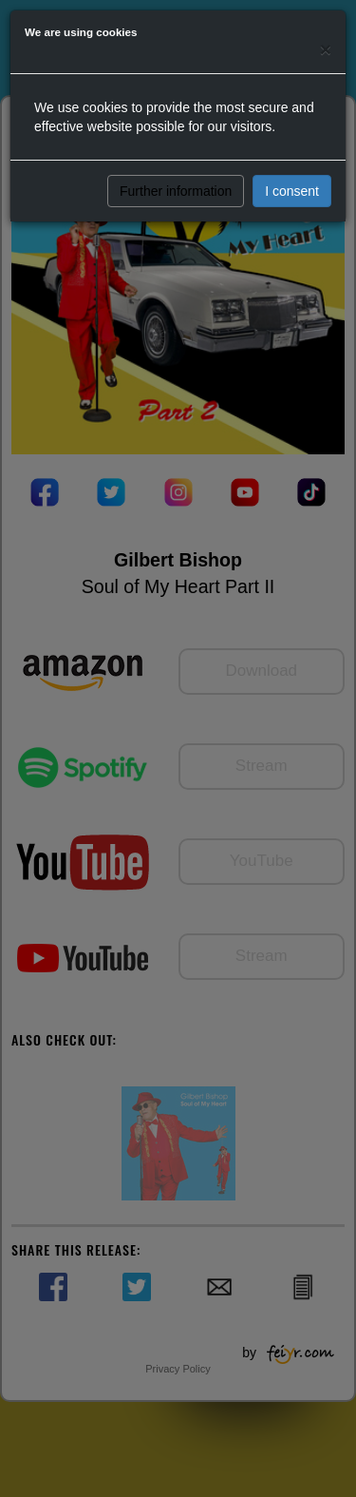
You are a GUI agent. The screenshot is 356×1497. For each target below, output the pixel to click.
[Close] (325, 49)
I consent (292, 191)
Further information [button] (176, 191)
